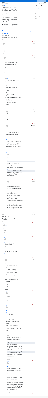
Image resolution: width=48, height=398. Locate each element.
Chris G (5, 5)
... (4, 72)
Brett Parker (6, 33)
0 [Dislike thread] (32, 41)
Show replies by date (32, 31)
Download (37, 8)
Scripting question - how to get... (42, 3)
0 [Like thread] (31, 41)
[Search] (45, 1)
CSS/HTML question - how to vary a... (6, 3)
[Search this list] (40, 1)
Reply (3, 30)
